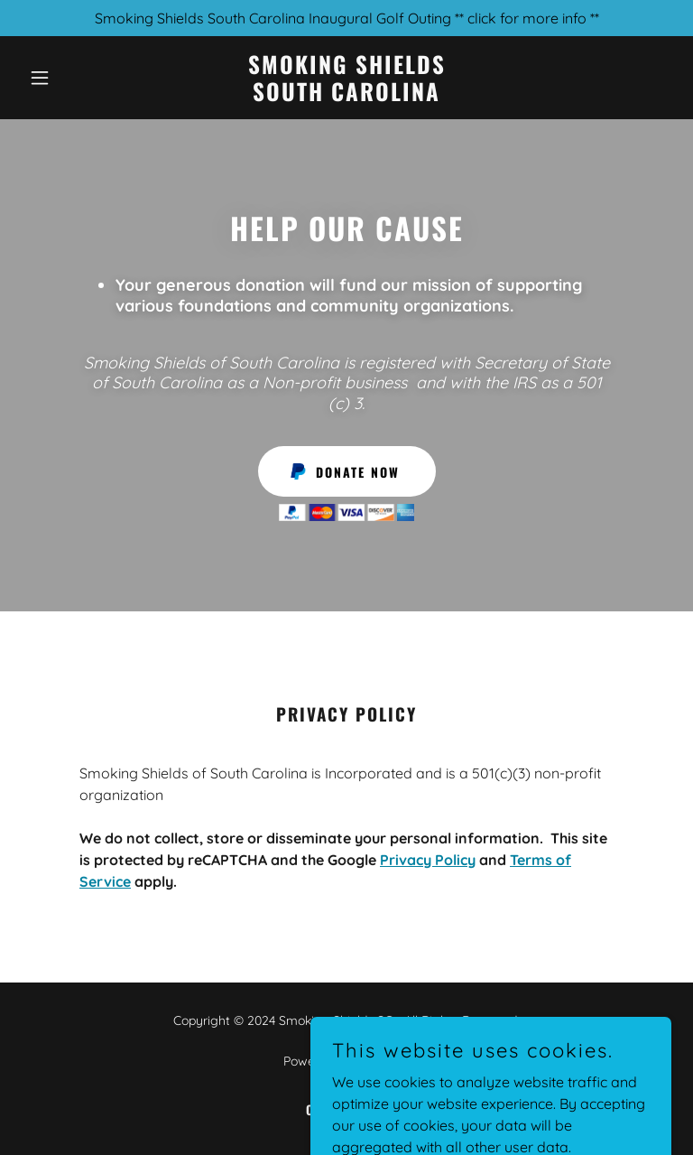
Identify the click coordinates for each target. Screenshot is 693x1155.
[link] (347, 96)
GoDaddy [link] (383, 1061)
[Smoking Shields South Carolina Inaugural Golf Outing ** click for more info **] (346, 18)
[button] (70, 78)
